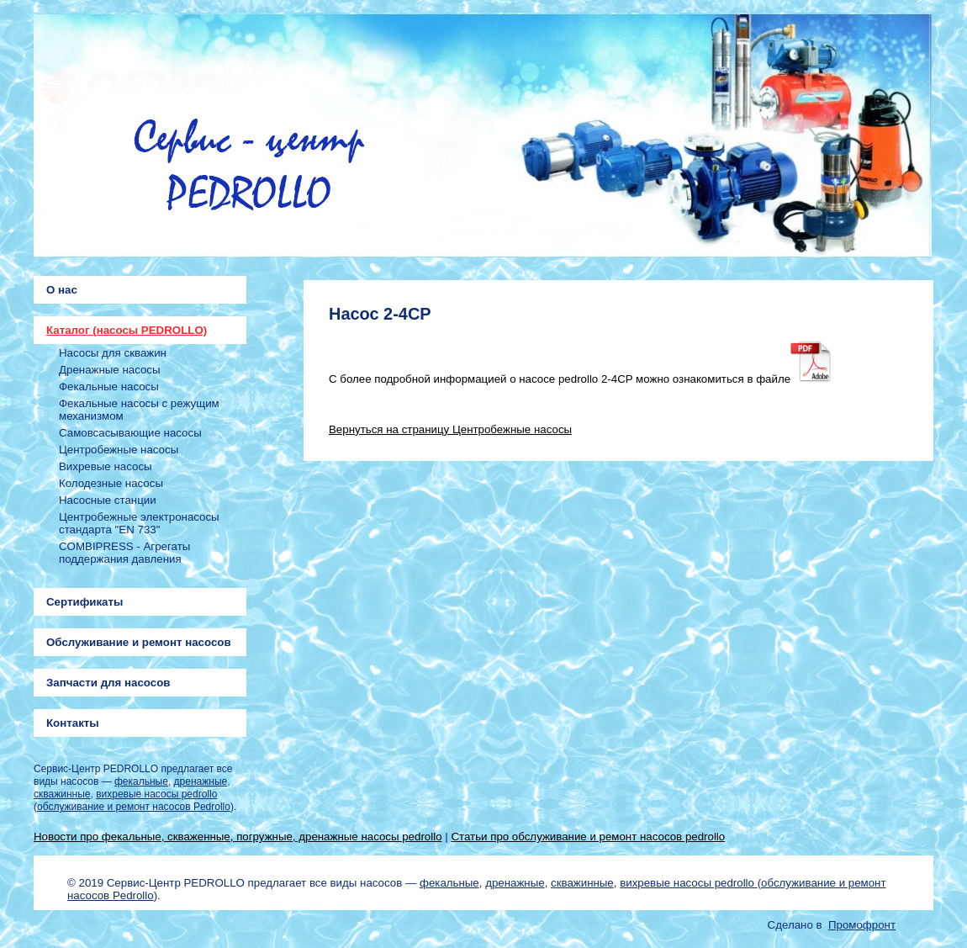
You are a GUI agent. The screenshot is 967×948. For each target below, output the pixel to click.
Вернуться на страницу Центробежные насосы (450, 429)
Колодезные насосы (111, 483)
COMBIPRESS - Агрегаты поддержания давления (124, 552)
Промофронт (862, 925)
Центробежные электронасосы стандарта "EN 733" (139, 523)
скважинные (62, 794)
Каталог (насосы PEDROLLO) (126, 330)
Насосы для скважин (112, 353)
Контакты (72, 723)
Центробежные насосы (118, 449)
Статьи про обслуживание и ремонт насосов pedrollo (588, 836)
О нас (61, 289)
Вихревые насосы (105, 466)
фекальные (141, 781)
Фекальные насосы (109, 386)
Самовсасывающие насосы (130, 432)
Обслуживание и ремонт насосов (138, 642)
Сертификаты (84, 602)
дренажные (201, 781)
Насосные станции (107, 500)
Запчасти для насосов (108, 682)
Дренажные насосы (110, 369)
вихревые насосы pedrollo (156, 794)
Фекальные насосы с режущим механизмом (139, 409)
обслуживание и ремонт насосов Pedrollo (133, 807)
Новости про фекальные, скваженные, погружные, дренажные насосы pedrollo (238, 836)
